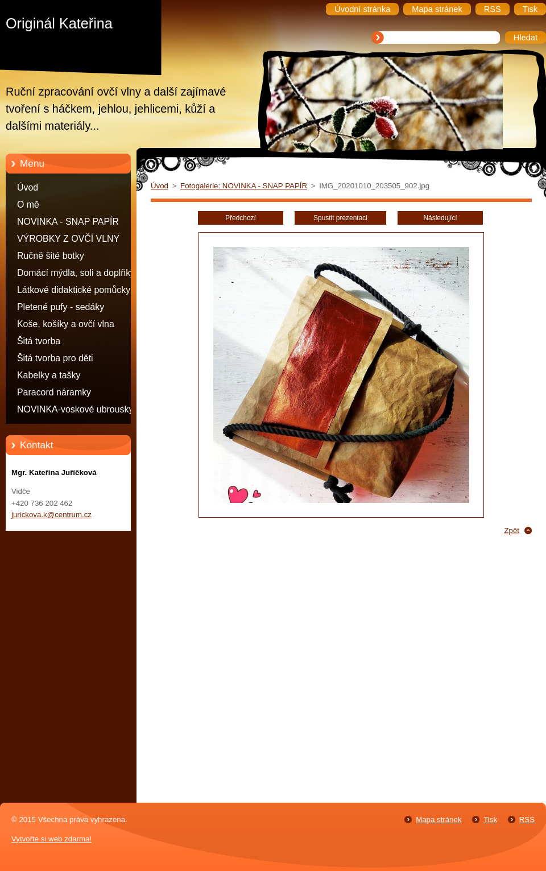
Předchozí (240, 218)
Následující (440, 218)
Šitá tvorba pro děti (55, 358)
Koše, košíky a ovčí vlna (65, 324)
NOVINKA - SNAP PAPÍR (68, 221)
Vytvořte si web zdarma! (51, 839)
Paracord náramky (54, 392)
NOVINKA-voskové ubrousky (75, 409)
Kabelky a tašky (49, 375)
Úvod (27, 187)
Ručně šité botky (50, 256)
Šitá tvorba (38, 341)
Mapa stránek (438, 819)
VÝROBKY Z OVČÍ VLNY (68, 238)
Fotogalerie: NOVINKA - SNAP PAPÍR (243, 185)
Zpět (511, 530)
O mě (28, 204)
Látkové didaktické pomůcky (73, 290)
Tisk (490, 819)
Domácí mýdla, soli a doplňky (76, 273)
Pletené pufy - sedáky (60, 307)
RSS (527, 819)
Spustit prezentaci (340, 218)
